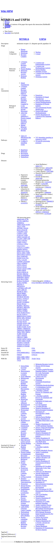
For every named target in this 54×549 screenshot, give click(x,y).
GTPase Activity (26, 477)
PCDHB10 (25, 302)
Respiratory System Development (42, 477)
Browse (7, 22)
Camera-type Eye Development (41, 377)
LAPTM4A (20, 288)
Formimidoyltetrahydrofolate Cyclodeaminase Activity (45, 386)
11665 (33, 350)
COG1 (19, 240)
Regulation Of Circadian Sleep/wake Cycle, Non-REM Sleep (43, 468)
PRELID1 (27, 307)
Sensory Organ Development (45, 427)
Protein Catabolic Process (24, 464)
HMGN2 (25, 274)
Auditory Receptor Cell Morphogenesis (43, 458)
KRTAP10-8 (21, 286)
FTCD (34, 283)
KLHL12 (20, 281)
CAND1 (19, 233)
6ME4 (27, 357)
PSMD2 (19, 309)
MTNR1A (24, 39)
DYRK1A (47, 281)
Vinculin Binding (23, 446)
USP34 (42, 39)
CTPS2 (25, 244)
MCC (26, 291)
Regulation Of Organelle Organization (25, 406)
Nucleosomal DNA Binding (25, 514)
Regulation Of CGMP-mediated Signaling (43, 502)
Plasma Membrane (24, 50)
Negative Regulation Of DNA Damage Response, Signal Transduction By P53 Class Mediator (44, 512)
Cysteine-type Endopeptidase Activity (43, 63)
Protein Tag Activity (42, 517)
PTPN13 (19, 311)
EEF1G (19, 253)
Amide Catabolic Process (43, 505)
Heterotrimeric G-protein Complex (25, 373)
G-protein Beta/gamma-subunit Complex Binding (25, 390)
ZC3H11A (26, 344)
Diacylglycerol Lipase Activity (25, 440)
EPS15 (23, 254)
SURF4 (19, 327)
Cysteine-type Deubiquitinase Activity (43, 67)
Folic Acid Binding (42, 494)
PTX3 (19, 312)
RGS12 (24, 316)
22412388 (49, 171)
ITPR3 (26, 279)
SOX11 (25, 323)
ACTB (26, 219)
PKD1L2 (26, 305)
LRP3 (19, 290)
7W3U (38, 358)
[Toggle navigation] (1, 17)
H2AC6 (19, 272)
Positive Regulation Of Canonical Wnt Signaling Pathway (43, 116)
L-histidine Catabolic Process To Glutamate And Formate (44, 392)
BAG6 (26, 228)
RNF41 (19, 318)
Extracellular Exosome (25, 366)
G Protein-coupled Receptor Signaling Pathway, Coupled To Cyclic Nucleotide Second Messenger (24, 103)
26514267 (8, 26)
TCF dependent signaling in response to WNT (44, 138)
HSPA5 (27, 277)
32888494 (39, 189)
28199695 (39, 205)
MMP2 (24, 293)
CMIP (25, 239)
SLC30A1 (26, 320)
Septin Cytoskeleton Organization (42, 453)
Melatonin (24, 151)
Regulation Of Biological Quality (25, 459)
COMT (19, 242)
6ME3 (23, 357)
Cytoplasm (24, 427)
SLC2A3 (19, 320)
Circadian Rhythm (24, 129)
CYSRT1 (26, 247)
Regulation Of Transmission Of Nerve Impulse (44, 529)
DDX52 (25, 249)
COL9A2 (24, 240)
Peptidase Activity (41, 71)
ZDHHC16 (20, 346)
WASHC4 (20, 342)
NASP (25, 300)
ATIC (23, 226)
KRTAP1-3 (20, 284)
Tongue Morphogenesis (43, 456)
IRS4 (22, 279)
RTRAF (28, 318)
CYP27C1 (20, 247)
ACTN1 (19, 221)
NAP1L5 (20, 300)
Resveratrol (24, 153)
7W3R (34, 358)
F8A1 (18, 256)
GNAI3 (24, 268)
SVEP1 (24, 327)
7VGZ (19, 360)
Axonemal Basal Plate (42, 389)
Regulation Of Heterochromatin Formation (44, 483)
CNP (28, 239)
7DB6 (23, 358)
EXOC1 (28, 254)
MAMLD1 (20, 291)
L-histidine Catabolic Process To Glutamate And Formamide (44, 397)
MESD (19, 293)
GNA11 (24, 265)
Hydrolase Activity (41, 77)
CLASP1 (20, 239)
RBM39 (19, 316)
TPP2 (23, 332)
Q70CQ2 (34, 355)
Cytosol (38, 54)
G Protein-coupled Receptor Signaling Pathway (24, 90)
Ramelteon (24, 150)
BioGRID (8, 33)
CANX (24, 233)
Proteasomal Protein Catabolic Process (25, 412)
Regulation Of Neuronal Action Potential (43, 430)
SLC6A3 (19, 321)
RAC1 (28, 312)
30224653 (39, 175)
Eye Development (41, 404)
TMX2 (19, 332)
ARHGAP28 (21, 224)
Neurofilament (40, 496)
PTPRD (25, 311)
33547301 (43, 208)
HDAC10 (25, 272)
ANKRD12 (20, 223)
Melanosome (25, 378)
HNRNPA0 (26, 276)
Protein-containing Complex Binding (24, 520)
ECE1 (23, 251)
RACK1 (19, 314)
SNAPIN (20, 323)
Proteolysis (39, 95)
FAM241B (24, 256)
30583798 (39, 178)
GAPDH (19, 261)
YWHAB (26, 342)
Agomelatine (25, 155)
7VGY (27, 358)
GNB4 (19, 270)
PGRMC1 (20, 305)
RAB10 (23, 312)
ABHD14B (20, 219)
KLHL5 (19, 283)
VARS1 (23, 341)
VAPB (19, 341)
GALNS (24, 260)
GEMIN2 (24, 263)
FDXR (19, 258)
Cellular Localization (25, 449)
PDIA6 (19, 304)
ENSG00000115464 (38, 352)
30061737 (39, 166)
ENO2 (19, 254)
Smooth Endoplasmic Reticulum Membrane (42, 474)
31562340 (44, 184)
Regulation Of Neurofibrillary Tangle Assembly (43, 413)
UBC (51, 283)
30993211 (39, 212)
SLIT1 (25, 321)
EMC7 (24, 253)
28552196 (49, 168)
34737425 (24, 199)
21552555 (24, 203)
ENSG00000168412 (23, 352)
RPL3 (23, 318)
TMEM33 (27, 330)
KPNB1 (24, 283)
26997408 (24, 185)
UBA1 (19, 335)
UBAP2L (24, 335)
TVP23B (24, 334)
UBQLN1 (20, 337)
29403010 (45, 212)
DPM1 (19, 251)
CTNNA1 (20, 244)
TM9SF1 (20, 328)
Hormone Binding (24, 76)
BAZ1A (19, 230)
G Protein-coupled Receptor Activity (24, 64)
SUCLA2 (26, 325)
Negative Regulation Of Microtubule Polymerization (44, 507)
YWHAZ (20, 344)
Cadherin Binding (24, 396)
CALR (25, 231)
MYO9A (26, 297)
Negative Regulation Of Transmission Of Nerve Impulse (43, 434)
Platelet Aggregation (25, 437)
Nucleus (38, 52)
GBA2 (19, 263)
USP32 (24, 339)
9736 (33, 348)
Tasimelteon (24, 157)
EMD (28, 253)
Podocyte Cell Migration (43, 471)
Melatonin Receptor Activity (24, 72)
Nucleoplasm (25, 512)
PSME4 (24, 309)
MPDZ (24, 295)
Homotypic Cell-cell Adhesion (24, 401)
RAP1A (24, 314)
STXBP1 (20, 325)
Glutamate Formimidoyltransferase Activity (43, 381)
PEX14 (24, 304)
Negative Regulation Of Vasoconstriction (26, 480)
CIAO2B (24, 237)
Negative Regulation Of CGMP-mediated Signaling (44, 425)
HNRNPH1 (20, 277)
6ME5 (19, 358)
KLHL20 (26, 281)
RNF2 (29, 316)
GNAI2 (19, 268)
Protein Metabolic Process (24, 496)
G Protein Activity (24, 418)
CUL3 (19, 246)
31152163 (48, 182)
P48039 (19, 355)
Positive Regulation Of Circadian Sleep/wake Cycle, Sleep (45, 420)
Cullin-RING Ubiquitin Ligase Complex (26, 508)
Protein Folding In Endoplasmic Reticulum (26, 454)
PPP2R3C (20, 307)
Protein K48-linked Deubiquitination (42, 112)
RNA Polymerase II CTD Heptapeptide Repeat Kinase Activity (44, 491)
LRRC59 (24, 290)
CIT (28, 237)
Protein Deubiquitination (43, 102)
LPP (29, 288)
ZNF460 (26, 346)
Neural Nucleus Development (26, 486)
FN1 (27, 258)
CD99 (26, 235)
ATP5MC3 (20, 228)
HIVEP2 (19, 274)
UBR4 (25, 337)
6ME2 (19, 357)
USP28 (19, 339)
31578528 (47, 213)
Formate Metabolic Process (44, 450)
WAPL (28, 341)
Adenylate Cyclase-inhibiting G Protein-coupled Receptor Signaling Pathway (26, 118)
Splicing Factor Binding (43, 417)
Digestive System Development (41, 486)
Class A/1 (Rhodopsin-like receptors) (26, 137)
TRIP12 (27, 332)
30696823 (47, 169)
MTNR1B (20, 297)
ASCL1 (19, 226)
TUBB (19, 334)
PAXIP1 (19, 302)
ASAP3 (27, 224)
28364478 (24, 192)
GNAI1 (24, 267)
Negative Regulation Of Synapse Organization (25, 502)
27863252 (48, 187)
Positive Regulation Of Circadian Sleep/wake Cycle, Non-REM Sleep (45, 439)
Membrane (24, 53)
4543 (18, 348)
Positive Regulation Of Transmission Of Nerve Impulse (43, 462)
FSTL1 (19, 260)
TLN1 (29, 327)
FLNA (23, 258)
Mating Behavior (24, 126)
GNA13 (19, 267)
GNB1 (29, 268)
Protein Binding (26, 69)
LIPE (26, 288)
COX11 (24, 242)
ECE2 (27, 251)
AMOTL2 (25, 221)
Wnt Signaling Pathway (43, 100)
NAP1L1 (20, 298)
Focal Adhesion (26, 376)
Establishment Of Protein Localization (25, 491)
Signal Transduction (25, 84)
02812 (19, 350)
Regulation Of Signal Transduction (42, 98)
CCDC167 (20, 235)
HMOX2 (19, 276)
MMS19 (19, 295)
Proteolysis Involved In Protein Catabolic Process (24, 471)
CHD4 (19, 237)
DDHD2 (19, 249)
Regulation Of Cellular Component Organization (25, 423)
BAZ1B (24, 230)
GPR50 (23, 270)
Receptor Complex (24, 55)
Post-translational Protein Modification (43, 108)
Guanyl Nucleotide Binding (24, 381)
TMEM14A (26, 328)
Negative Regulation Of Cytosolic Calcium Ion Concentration (43, 522)
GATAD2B (26, 261)
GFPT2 (19, 265)
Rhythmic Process (41, 480)
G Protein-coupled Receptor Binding (24, 431)
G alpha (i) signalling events (24, 142)
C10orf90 (20, 231)
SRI (29, 323)
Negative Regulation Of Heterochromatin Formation (44, 409)
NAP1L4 (26, 298)
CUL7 (23, 246)
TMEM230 (20, 330)
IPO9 (18, 279)
